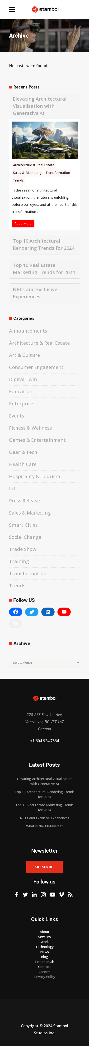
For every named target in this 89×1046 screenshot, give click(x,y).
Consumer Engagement (36, 367)
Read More (23, 223)
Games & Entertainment (37, 440)
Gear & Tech (23, 452)
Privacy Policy (44, 976)
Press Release (24, 500)
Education (21, 391)
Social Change (25, 537)
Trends (18, 180)
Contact (44, 966)
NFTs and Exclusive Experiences (35, 293)
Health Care (23, 464)
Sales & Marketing (27, 172)
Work (45, 941)
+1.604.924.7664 (44, 740)
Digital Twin (23, 379)
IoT (12, 488)
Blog (44, 956)
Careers (45, 971)
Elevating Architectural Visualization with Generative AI (39, 106)
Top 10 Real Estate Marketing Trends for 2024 (44, 268)
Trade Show (22, 549)
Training (19, 561)
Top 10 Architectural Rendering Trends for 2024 (43, 244)
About (44, 931)
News (44, 951)
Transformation (58, 172)
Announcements (28, 331)
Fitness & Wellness (30, 428)
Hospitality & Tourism (34, 476)
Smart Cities (23, 525)
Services (44, 936)
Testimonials (45, 961)
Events (16, 416)
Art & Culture (24, 355)
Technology (44, 946)
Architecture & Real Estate (33, 165)
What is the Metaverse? (44, 826)
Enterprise (21, 403)
